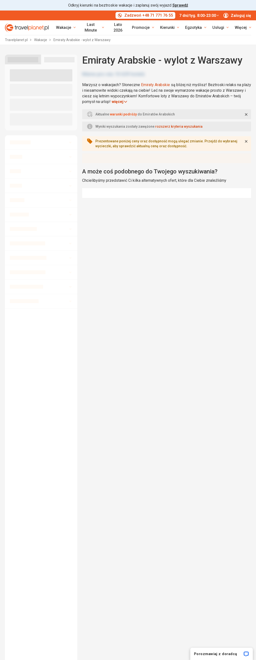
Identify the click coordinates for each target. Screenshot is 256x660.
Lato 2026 (118, 27)
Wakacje (41, 40)
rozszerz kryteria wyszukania (179, 126)
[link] (92, 27)
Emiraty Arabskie (155, 84)
